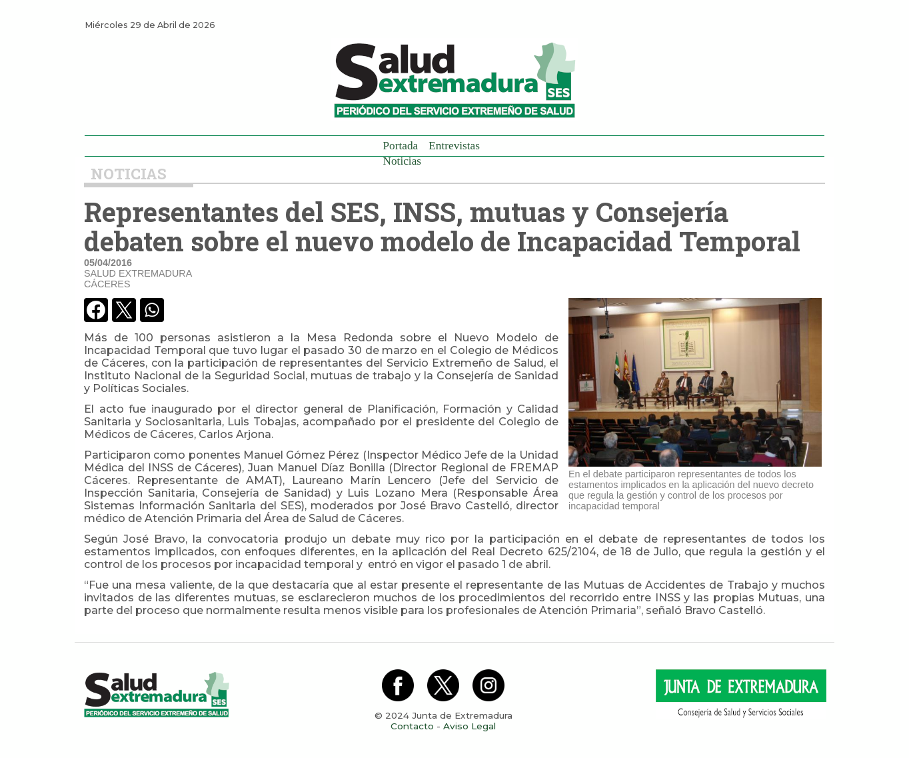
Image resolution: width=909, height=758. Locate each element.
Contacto (412, 726)
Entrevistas (454, 145)
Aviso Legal (469, 726)
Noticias (402, 161)
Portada (401, 145)
